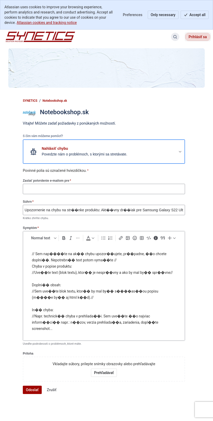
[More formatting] (78, 238)
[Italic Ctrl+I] (71, 238)
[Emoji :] (135, 238)
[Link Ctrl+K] (121, 238)
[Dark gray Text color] (90, 238)
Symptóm (31, 228)
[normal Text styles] (42, 238)
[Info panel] (156, 238)
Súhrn (28, 201)
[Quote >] (163, 238)
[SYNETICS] (40, 37)
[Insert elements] (172, 238)
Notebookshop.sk (54, 101)
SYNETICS (30, 101)
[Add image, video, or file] (128, 238)
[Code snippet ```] (149, 238)
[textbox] (103, 291)
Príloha (28, 353)
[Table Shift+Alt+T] (142, 238)
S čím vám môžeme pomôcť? (43, 136)
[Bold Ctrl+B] (64, 238)
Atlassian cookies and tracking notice (47, 23)
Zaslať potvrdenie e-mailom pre (47, 180)
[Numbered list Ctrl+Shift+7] (110, 238)
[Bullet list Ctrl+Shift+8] (103, 238)
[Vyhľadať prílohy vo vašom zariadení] (104, 373)
